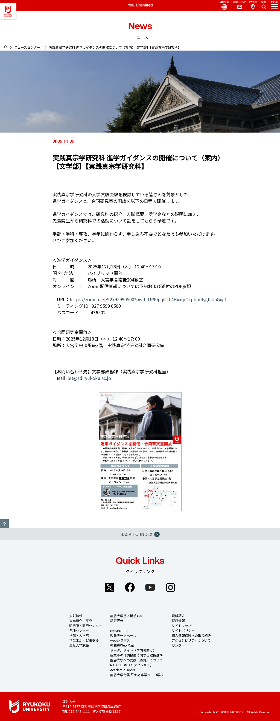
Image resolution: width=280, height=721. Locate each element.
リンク (177, 645)
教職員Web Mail (122, 645)
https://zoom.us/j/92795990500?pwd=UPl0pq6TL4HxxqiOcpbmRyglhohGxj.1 (148, 299)
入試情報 (75, 615)
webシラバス (120, 640)
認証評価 (116, 620)
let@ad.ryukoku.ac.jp (89, 378)
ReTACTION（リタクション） (131, 665)
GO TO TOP (4, 523)
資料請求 (178, 615)
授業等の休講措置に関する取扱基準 (136, 655)
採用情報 (178, 620)
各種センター (79, 630)
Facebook (129, 587)
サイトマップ (181, 625)
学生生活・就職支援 (84, 640)
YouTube (150, 587)
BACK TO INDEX (140, 534)
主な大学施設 (79, 645)
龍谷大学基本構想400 (126, 615)
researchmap (120, 630)
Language (222, 5)
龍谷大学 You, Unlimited (8, 11)
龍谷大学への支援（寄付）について (136, 660)
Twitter (109, 587)
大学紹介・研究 (80, 620)
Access (252, 5)
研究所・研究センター (85, 625)
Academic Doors (122, 669)
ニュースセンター (27, 47)
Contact (237, 5)
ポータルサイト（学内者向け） (133, 650)
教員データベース (123, 635)
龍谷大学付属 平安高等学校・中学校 (137, 674)
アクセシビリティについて (191, 640)
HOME (5, 46)
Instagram (170, 587)
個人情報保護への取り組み (191, 635)
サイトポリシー (183, 630)
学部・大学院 (79, 635)
